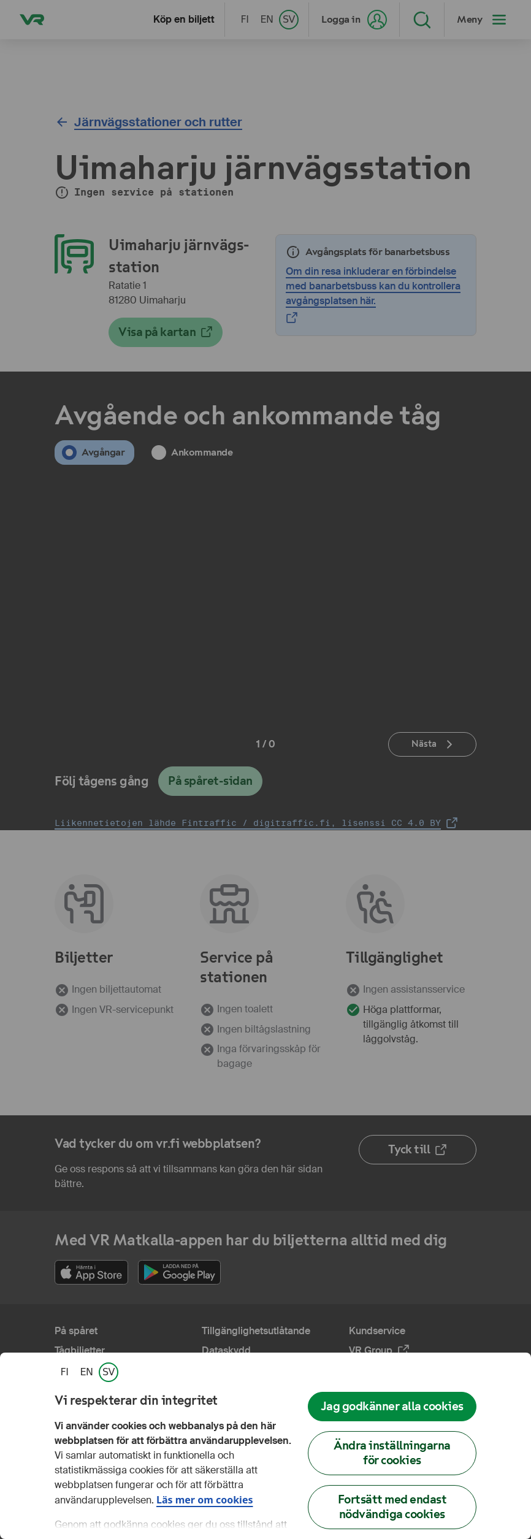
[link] (64, 1372)
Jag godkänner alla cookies (392, 1406)
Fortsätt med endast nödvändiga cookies (392, 1506)
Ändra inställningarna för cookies (392, 1452)
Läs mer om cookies (204, 1500)
